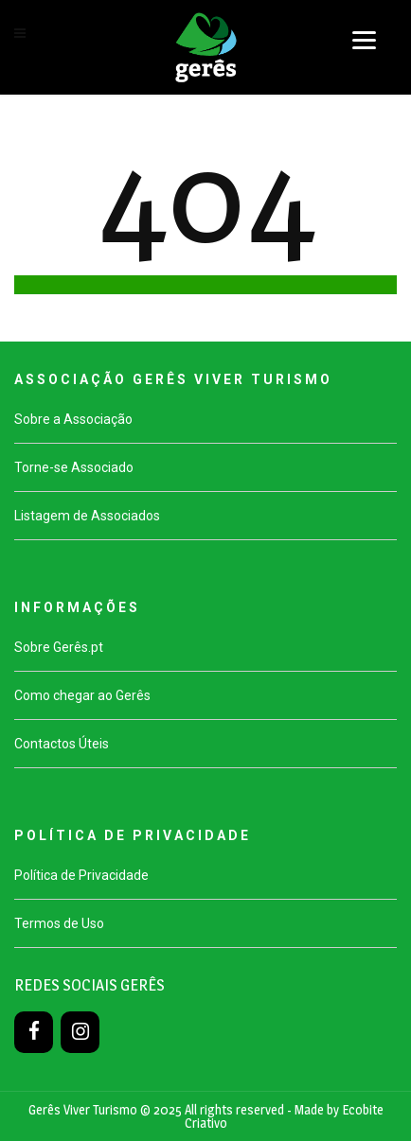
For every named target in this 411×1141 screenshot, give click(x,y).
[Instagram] (80, 1032)
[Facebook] (33, 1032)
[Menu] (364, 40)
